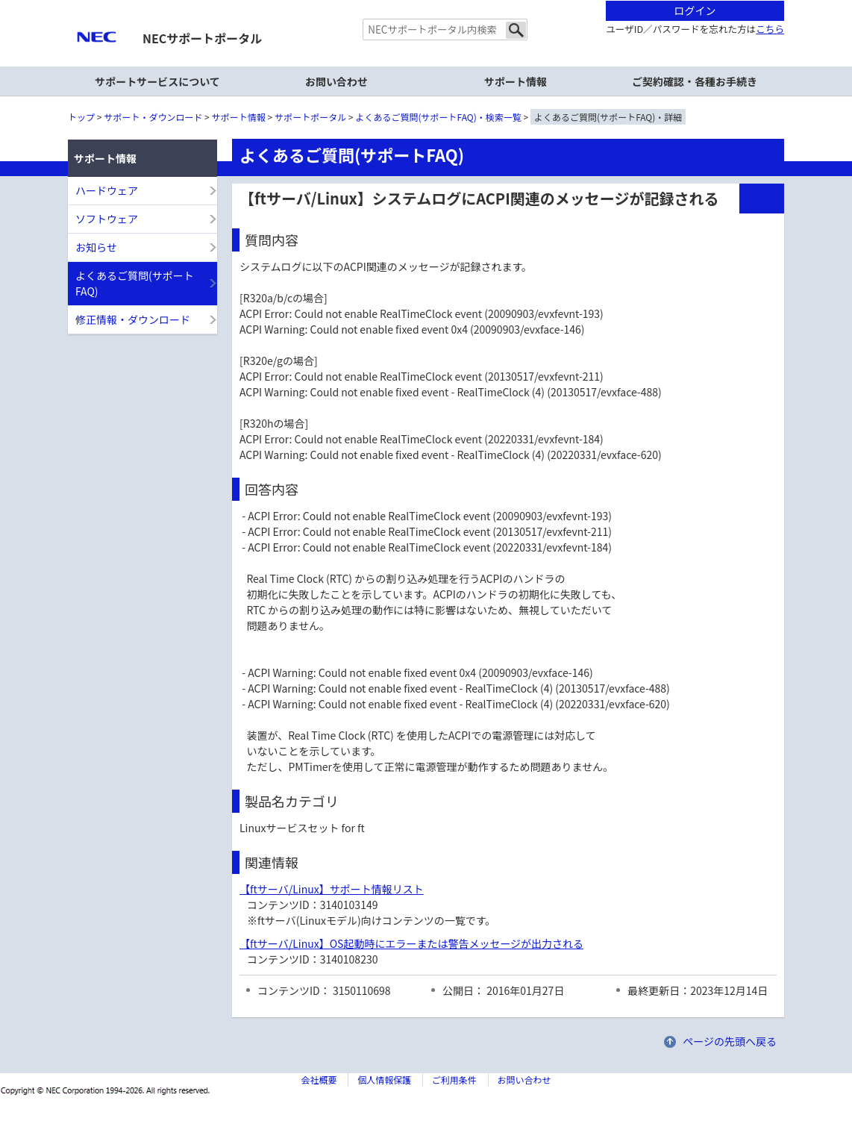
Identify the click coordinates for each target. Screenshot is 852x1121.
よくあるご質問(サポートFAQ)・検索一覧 (438, 116)
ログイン (695, 10)
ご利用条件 (454, 1079)
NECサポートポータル (202, 38)
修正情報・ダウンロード (132, 319)
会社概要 (318, 1079)
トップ (81, 116)
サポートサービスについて (157, 81)
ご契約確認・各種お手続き (694, 81)
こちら (770, 29)
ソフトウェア (106, 218)
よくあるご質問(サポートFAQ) (134, 283)
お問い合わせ (336, 81)
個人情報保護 (384, 1079)
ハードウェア (106, 190)
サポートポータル (310, 116)
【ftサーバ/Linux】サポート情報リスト (331, 888)
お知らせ (96, 247)
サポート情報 (239, 116)
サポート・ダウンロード (153, 116)
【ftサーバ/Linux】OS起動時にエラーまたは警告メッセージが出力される (411, 943)
